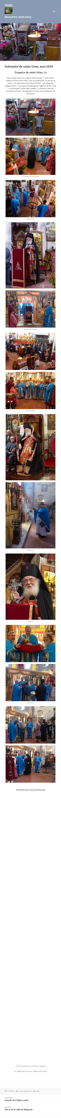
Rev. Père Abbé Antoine (25, 1091)
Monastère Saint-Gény (18, 16)
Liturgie (37, 1091)
